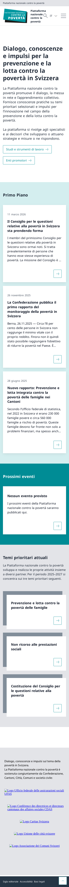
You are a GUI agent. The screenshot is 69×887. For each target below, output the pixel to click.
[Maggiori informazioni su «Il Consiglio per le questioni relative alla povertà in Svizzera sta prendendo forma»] (58, 274)
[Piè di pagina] (34, 881)
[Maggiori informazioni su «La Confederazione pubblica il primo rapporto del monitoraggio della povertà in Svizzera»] (58, 359)
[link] (34, 610)
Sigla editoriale (10, 881)
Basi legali (39, 881)
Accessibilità (26, 881)
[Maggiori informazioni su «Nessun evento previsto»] (58, 526)
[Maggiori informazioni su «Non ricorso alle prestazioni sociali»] (58, 662)
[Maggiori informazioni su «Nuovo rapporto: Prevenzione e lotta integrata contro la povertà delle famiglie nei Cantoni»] (58, 445)
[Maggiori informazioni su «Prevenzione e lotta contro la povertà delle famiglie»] (58, 620)
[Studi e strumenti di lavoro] (27, 149)
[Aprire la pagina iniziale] (22, 15)
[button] (63, 881)
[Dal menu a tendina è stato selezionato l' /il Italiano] (53, 15)
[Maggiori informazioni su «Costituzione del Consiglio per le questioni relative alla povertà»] (58, 708)
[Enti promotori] (19, 160)
